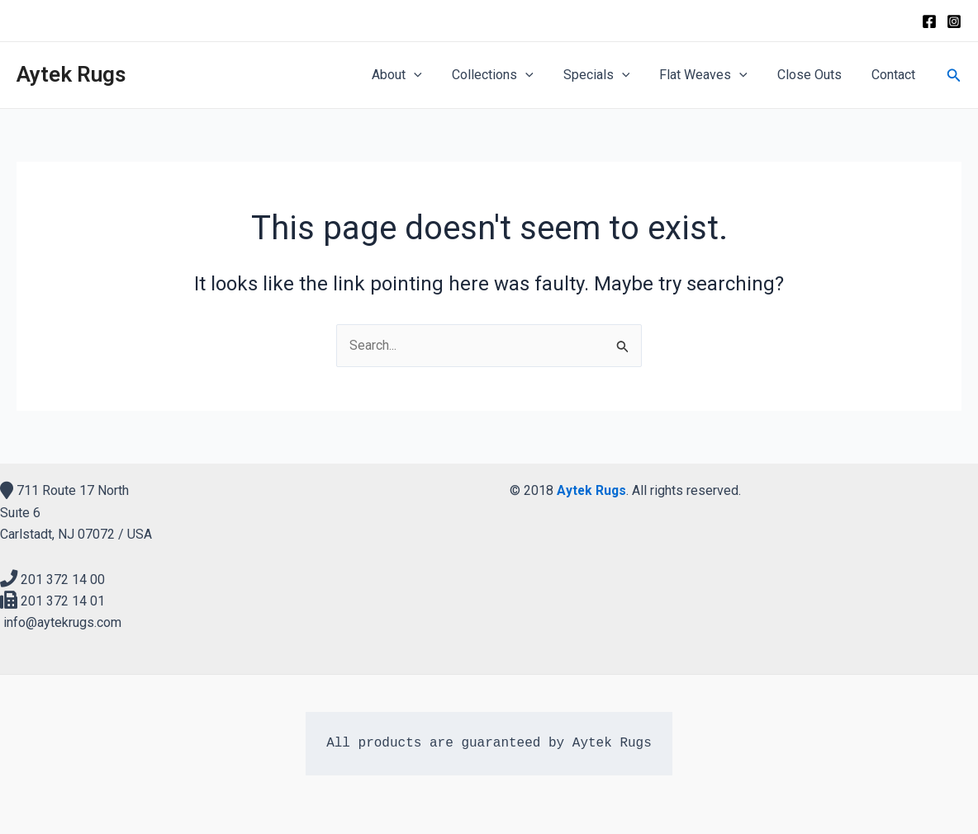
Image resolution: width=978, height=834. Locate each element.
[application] (432, 75)
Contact (895, 74)
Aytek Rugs (71, 74)
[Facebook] (929, 21)
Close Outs (814, 74)
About (415, 75)
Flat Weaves (711, 75)
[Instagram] (954, 21)
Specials (608, 75)
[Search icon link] (954, 75)
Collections (507, 75)
